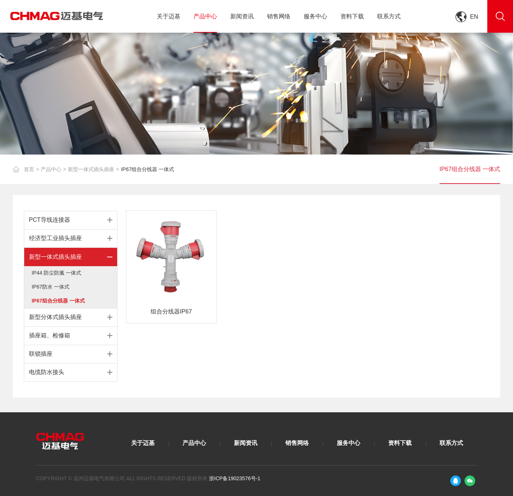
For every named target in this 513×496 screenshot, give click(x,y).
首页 (29, 169)
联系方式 (389, 16)
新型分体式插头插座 (55, 317)
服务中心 (315, 16)
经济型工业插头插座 (55, 238)
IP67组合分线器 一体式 (147, 169)
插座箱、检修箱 (49, 335)
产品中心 (205, 16)
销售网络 (278, 16)
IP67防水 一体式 (50, 287)
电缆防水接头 (46, 372)
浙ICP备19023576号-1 (234, 478)
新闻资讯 (242, 16)
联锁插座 (41, 354)
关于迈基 (168, 16)
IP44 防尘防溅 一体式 (56, 273)
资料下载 (352, 16)
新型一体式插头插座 (91, 169)
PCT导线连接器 (49, 220)
